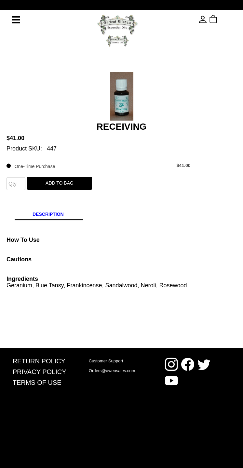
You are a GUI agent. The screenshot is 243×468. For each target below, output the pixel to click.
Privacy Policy (39, 371)
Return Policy (39, 361)
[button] (225, 19)
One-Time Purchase (99, 165)
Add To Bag (60, 183)
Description (48, 214)
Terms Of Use (37, 382)
